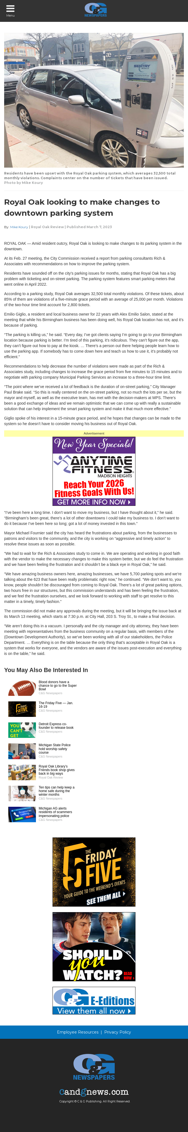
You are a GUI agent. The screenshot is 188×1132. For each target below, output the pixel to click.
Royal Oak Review (47, 227)
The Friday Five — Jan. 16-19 (56, 705)
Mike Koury (19, 227)
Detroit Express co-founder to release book (56, 726)
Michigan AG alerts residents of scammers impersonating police (55, 812)
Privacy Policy (117, 1032)
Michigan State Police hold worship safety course (54, 748)
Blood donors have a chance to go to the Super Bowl (58, 685)
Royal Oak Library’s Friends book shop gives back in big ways (57, 770)
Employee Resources (77, 1032)
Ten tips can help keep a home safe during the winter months (56, 791)
